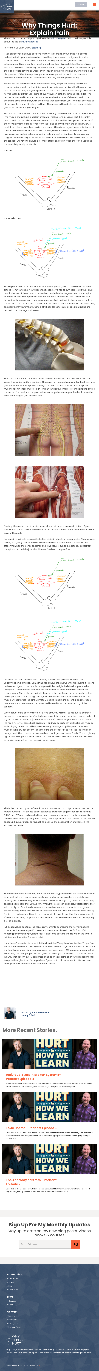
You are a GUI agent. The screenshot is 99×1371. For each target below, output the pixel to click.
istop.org (36, 47)
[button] (94, 4)
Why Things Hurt (59, 38)
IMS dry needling (29, 41)
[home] (7, 6)
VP (40, 1365)
